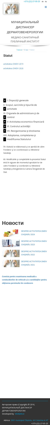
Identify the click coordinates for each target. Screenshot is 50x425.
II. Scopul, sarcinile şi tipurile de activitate (20, 106)
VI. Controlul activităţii (18, 126)
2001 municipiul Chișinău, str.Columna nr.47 (29, 420)
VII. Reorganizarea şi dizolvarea (23, 130)
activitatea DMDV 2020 (13, 68)
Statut (32, 50)
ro (42, 1)
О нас (26, 50)
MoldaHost (19, 414)
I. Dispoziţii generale (18, 100)
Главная (19, 50)
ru (46, 1)
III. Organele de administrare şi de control (21, 115)
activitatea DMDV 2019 (13, 64)
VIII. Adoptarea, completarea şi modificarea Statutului (19, 137)
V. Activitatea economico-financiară (25, 121)
